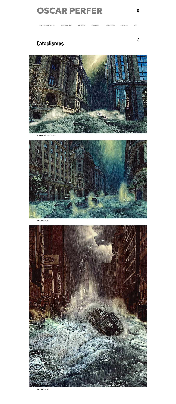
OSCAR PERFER (69, 11)
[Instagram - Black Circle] (138, 10)
